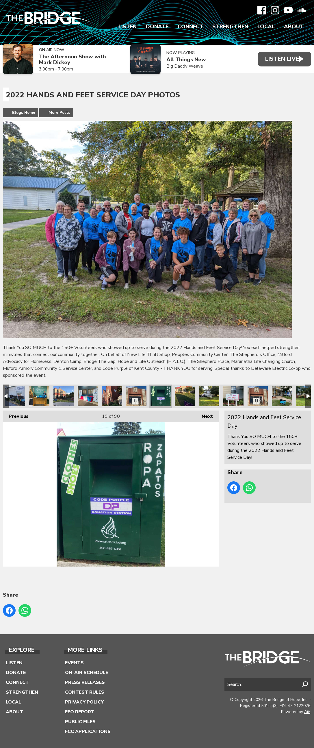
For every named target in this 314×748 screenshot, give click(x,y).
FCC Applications (88, 731)
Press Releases (85, 682)
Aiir (307, 711)
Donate (157, 26)
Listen (127, 26)
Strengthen (230, 26)
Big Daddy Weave (181, 66)
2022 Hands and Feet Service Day (15, 396)
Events (74, 663)
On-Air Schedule (86, 672)
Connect (190, 26)
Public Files (80, 722)
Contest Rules (84, 692)
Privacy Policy (84, 702)
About (294, 26)
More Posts (59, 112)
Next (204, 415)
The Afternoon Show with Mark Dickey (72, 60)
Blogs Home (23, 112)
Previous (16, 415)
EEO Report (79, 712)
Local (266, 26)
